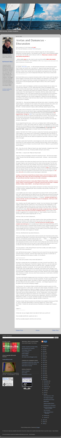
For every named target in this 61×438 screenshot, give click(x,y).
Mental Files (46, 401)
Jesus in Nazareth (26, 371)
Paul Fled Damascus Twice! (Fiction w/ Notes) (49, 408)
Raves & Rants (25, 355)
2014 (44, 368)
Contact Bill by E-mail (7, 359)
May (45, 394)
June (45, 392)
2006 (44, 421)
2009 (44, 377)
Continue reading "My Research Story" (7, 90)
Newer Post (19, 330)
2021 (44, 355)
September (46, 386)
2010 (44, 375)
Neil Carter (24, 66)
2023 (44, 351)
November (46, 382)
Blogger (38, 427)
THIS (33, 48)
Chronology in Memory (26, 350)
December (46, 381)
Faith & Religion (25, 353)
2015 (44, 366)
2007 (44, 419)
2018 (44, 360)
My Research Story (7, 61)
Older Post (55, 330)
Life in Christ (24, 372)
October (46, 384)
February (46, 415)
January (46, 417)
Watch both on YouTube (27, 365)
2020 (44, 356)
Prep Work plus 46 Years (49, 399)
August (45, 388)
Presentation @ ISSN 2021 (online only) (30, 362)
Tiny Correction (47, 410)
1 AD (30, 114)
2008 (44, 379)
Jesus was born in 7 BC (49, 395)
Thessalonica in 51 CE (26, 374)
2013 (44, 370)
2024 (44, 349)
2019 (44, 358)
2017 (44, 362)
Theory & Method (25, 351)
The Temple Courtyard (48, 397)
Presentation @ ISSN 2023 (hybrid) (29, 364)
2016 (44, 364)
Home (37, 330)
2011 (44, 373)
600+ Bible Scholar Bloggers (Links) (29, 357)
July (45, 390)
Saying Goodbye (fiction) (49, 403)
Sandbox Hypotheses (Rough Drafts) (30, 346)
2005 (44, 423)
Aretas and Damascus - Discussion (49, 413)
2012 (44, 371)
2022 (44, 353)
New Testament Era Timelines (28, 348)
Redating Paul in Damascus (49, 405)
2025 (44, 347)
